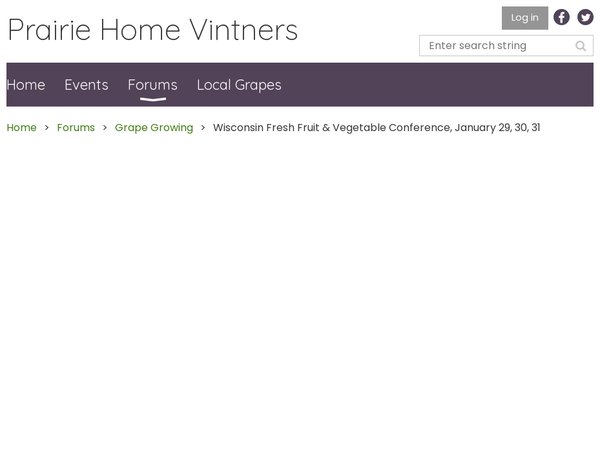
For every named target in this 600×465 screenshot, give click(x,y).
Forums (76, 127)
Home (21, 127)
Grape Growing (154, 127)
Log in (525, 17)
